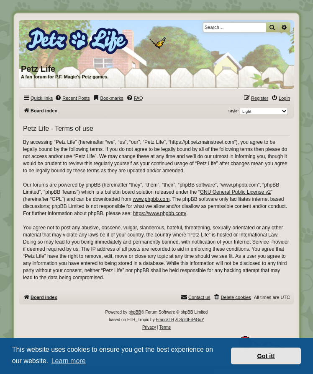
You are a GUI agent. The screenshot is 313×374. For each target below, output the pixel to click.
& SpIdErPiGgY (189, 319)
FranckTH (165, 319)
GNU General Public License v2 (235, 192)
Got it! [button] (266, 356)
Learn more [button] (68, 360)
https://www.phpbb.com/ (159, 213)
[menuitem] (72, 98)
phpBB (134, 312)
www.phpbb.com (151, 199)
